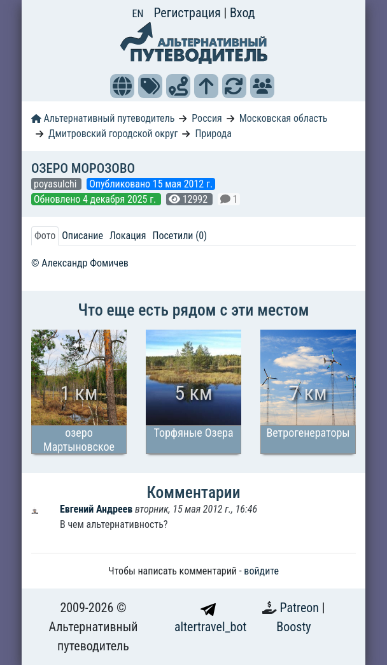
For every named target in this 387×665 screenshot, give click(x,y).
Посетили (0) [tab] (179, 236)
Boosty (293, 626)
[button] (122, 86)
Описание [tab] (82, 236)
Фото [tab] (44, 236)
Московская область (283, 118)
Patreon (301, 607)
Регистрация (188, 12)
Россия (207, 118)
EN (138, 14)
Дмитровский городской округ (113, 134)
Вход (242, 12)
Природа (213, 134)
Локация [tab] (127, 236)
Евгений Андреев (97, 509)
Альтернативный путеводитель (102, 118)
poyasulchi (56, 184)
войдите (261, 571)
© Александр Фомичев (80, 263)
